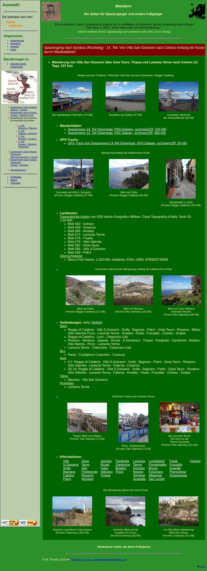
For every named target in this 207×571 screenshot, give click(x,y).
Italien (13, 179)
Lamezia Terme (139, 462)
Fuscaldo (175, 464)
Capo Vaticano (107, 470)
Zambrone (123, 464)
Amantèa (139, 479)
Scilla (67, 468)
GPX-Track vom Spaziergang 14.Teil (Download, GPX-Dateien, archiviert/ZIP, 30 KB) (127, 143)
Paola (173, 461)
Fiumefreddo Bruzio (158, 466)
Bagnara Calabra (69, 473)
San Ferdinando (90, 470)
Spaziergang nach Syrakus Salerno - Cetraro (23, 108)
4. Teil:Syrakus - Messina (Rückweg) (27, 144)
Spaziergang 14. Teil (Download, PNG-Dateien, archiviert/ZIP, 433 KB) (117, 129)
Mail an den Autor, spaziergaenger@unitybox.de (99, 559)
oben (201, 566)
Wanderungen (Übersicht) (18, 65)
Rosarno (87, 475)
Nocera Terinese (139, 473)
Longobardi (157, 461)
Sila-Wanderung (18, 170)
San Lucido (157, 479)
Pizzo (119, 472)
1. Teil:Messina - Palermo (27, 126)
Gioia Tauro (86, 462)
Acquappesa (178, 475)
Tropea (106, 475)
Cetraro (195, 461)
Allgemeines (17, 40)
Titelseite (15, 182)
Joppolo (106, 461)
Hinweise (15, 43)
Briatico (121, 468)
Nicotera (87, 479)
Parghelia (122, 461)
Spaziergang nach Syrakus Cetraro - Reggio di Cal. (23, 113)
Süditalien (15, 177)
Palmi (67, 479)
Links (13, 49)
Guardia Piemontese (177, 470)
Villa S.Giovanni (71, 462)
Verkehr (14, 46)
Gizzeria (139, 468)
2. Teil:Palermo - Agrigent (27, 132)
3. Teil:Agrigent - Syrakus (27, 137)
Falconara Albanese (156, 473)
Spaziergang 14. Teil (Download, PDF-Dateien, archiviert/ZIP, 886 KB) (117, 133)
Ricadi (105, 464)
